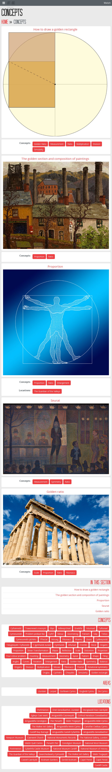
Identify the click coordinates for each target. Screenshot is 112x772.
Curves (26, 661)
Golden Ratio (40, 144)
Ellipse (55, 650)
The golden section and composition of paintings (82, 595)
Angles (16, 661)
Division (96, 144)
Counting (34, 656)
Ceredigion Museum (71, 743)
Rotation (37, 661)
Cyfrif (51, 633)
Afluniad (72, 645)
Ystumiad (90, 628)
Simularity (38, 149)
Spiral (75, 656)
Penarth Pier (52, 743)
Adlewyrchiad (64, 628)
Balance (103, 661)
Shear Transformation (37, 650)
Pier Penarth (56, 721)
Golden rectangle (99, 672)
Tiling (105, 656)
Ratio (70, 144)
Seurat (105, 605)
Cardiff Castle (101, 765)
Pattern (85, 656)
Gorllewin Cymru (68, 691)
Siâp (95, 633)
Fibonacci (70, 572)
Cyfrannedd (15, 628)
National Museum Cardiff (65, 748)
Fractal (80, 667)
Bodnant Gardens (49, 759)
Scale (36, 572)
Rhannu (78, 639)
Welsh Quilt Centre (34, 743)
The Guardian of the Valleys (47, 391)
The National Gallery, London (93, 737)
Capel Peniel (101, 759)
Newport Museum (14, 737)
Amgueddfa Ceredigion (36, 721)
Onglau (46, 672)
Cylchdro (58, 672)
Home (4, 22)
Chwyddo (70, 672)
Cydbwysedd (101, 639)
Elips (52, 628)
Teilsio (104, 633)
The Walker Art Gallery (42, 726)
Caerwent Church (35, 737)
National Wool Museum (96, 743)
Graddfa (78, 628)
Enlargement (63, 382)
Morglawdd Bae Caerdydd (95, 709)
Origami (103, 645)
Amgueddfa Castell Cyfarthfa (65, 732)
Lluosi (89, 639)
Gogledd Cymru (86, 691)
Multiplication (82, 144)
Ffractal (43, 639)
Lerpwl (53, 691)
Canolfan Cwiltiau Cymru (95, 726)
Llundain (42, 691)
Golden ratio (102, 611)
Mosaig (54, 639)
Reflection (66, 650)
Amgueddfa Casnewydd (63, 715)
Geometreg (72, 633)
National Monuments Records (61, 737)
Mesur (60, 633)
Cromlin (83, 645)
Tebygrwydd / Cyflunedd (17, 645)
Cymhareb (59, 645)
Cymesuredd (16, 633)
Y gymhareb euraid (42, 645)
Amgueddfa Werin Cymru (68, 726)
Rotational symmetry (97, 667)
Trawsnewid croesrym (35, 628)
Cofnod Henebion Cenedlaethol (92, 715)
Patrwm (86, 633)
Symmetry (56, 481)
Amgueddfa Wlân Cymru (96, 721)
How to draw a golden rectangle (91, 589)
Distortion (89, 650)
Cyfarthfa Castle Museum (37, 748)
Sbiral (93, 645)
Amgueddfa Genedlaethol (95, 732)
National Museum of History (94, 748)
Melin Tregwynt (73, 721)
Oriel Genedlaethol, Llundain (65, 709)
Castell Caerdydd (29, 759)
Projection (102, 650)
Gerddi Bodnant (69, 759)
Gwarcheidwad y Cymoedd (51, 754)
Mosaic (57, 667)
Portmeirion (43, 709)
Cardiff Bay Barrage (39, 732)
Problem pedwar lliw (35, 633)
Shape (96, 656)
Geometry (64, 656)
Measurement (57, 144)
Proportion (39, 256)
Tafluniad (103, 628)
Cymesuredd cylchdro (26, 639)
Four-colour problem (16, 656)
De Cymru (102, 691)
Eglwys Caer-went (39, 715)
